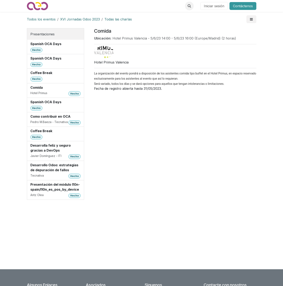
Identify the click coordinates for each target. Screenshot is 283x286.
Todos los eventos (41, 19)
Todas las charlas (118, 19)
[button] (189, 6)
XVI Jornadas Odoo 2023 (80, 19)
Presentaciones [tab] (42, 34)
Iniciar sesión (214, 6)
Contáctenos (243, 6)
